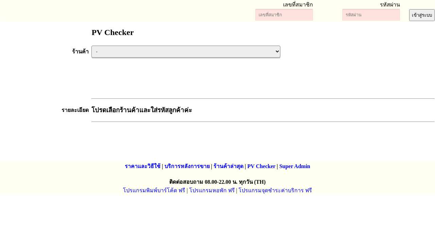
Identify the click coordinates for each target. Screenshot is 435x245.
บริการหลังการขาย (187, 166)
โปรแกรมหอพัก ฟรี (212, 190)
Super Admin (294, 166)
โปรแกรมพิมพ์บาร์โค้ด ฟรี (154, 190)
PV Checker (261, 166)
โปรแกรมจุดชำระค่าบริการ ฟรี (275, 190)
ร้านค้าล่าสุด (228, 166)
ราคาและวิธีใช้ (142, 166)
